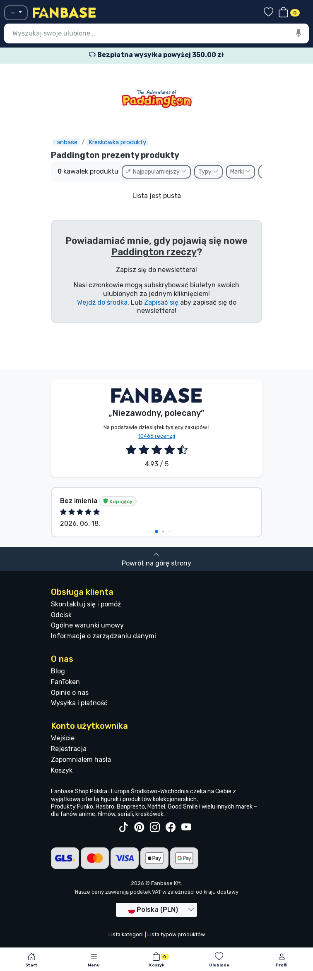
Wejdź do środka (102, 302)
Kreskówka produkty (117, 142)
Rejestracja (69, 749)
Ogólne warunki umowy (87, 625)
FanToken (65, 682)
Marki (240, 171)
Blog (58, 671)
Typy (208, 171)
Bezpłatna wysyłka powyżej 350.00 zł (156, 55)
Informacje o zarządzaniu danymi (103, 636)
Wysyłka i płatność (79, 703)
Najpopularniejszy (156, 171)
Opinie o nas (70, 693)
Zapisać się (161, 302)
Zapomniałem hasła (81, 759)
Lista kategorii (126, 934)
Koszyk (61, 770)
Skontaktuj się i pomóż (86, 604)
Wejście (63, 738)
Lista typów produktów (176, 934)
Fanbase (65, 142)
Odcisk (61, 615)
